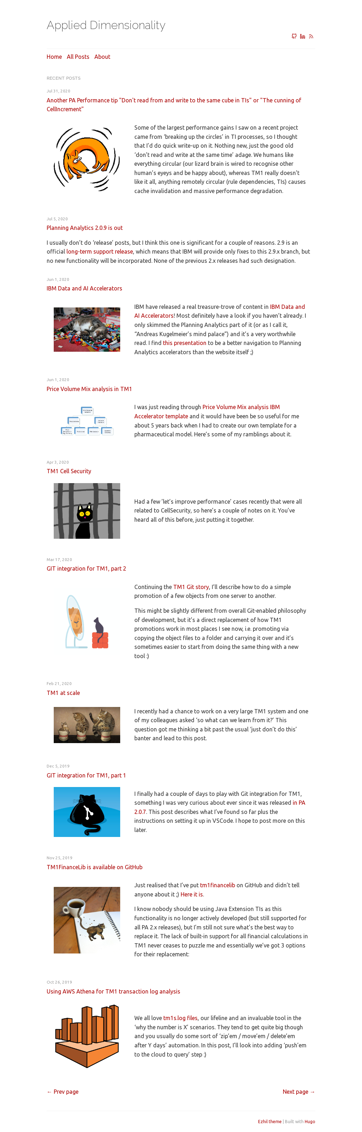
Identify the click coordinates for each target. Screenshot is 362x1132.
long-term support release (99, 251)
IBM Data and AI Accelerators (84, 288)
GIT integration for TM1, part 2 (86, 568)
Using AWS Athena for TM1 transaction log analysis (113, 991)
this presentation (184, 343)
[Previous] (62, 1091)
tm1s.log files (180, 1018)
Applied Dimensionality (106, 25)
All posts (78, 56)
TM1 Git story (191, 587)
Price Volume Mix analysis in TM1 (89, 389)
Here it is (192, 894)
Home (54, 56)
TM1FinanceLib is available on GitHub (94, 867)
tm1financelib (217, 885)
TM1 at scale (63, 693)
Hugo (310, 1121)
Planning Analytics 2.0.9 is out (85, 228)
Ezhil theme (270, 1121)
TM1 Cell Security (69, 471)
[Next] (299, 1091)
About (102, 56)
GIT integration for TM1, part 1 (86, 775)
